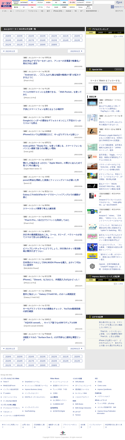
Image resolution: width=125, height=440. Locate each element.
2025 (20, 36)
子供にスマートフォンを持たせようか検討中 (43, 109)
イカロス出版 (77, 378)
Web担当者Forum (9, 385)
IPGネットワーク (101, 400)
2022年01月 (75, 51)
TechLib (77, 415)
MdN (74, 401)
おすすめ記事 (97, 317)
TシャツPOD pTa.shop (106, 403)
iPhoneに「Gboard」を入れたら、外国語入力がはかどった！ (51, 280)
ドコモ (4, 11)
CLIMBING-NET (58, 404)
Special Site (97, 69)
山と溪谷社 (54, 397)
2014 (65, 40)
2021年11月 (10, 51)
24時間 (100, 32)
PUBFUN (98, 393)
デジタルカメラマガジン (11, 408)
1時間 (91, 32)
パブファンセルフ (104, 396)
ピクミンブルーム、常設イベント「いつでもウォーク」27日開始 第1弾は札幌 (110, 176)
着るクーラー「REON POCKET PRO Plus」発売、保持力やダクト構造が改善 (110, 186)
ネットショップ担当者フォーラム (36, 385)
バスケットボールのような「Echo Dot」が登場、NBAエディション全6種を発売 (110, 167)
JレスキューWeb (81, 393)
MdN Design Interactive (83, 408)
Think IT (6, 382)
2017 (31, 40)
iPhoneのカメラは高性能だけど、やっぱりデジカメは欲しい (51, 134)
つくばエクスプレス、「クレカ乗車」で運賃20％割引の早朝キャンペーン (110, 247)
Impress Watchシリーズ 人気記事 (106, 276)
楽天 (48, 11)
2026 (8, 36)
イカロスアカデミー (82, 397)
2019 (8, 40)
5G (76, 11)
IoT (81, 11)
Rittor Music (54, 378)
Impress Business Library (33, 389)
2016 (43, 40)
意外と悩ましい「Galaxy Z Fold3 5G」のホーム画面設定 (49, 294)
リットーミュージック (60, 382)
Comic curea (102, 385)
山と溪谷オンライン (60, 400)
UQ (42, 11)
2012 (8, 45)
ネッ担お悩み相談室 (10, 401)
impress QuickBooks (104, 389)
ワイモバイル (32, 11)
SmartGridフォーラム (32, 382)
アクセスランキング (100, 29)
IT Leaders (6, 393)
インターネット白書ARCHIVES (14, 415)
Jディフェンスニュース (83, 385)
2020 (77, 36)
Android (68, 11)
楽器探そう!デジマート (61, 385)
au (11, 11)
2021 (65, 36)
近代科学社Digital (59, 411)
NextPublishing (30, 411)
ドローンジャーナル (10, 397)
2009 (43, 45)
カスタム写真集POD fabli (107, 407)
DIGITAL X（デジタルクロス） (35, 397)
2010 (31, 45)
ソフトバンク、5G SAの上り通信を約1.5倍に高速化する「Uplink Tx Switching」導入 (110, 227)
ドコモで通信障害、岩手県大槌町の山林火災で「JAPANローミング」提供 (110, 147)
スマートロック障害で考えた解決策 (39, 208)
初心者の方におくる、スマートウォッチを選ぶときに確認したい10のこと (110, 324)
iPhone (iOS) (57, 11)
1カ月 (120, 32)
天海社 (100, 382)
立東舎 (55, 393)
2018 (20, 40)
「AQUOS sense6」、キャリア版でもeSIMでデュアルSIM (50, 323)
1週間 (110, 32)
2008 (54, 45)
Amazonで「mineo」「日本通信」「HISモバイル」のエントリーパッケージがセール (110, 218)
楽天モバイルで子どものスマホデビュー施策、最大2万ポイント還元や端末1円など (110, 237)
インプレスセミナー (32, 393)
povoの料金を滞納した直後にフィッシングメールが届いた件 (51, 180)
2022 (54, 36)
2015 (54, 40)
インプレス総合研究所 (10, 389)
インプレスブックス (32, 407)
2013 (77, 40)
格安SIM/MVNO (91, 11)
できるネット (7, 412)
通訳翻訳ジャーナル (82, 389)
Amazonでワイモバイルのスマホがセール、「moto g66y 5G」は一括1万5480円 (110, 202)
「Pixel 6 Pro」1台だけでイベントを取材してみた (46, 220)
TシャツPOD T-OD (60, 389)
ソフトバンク (20, 11)
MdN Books (79, 404)
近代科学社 (54, 408)
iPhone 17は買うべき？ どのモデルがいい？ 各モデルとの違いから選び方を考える (110, 342)
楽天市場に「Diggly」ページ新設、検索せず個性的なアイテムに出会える (110, 157)
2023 (43, 36)
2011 (20, 45)
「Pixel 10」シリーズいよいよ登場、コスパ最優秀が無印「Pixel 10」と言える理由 (110, 333)
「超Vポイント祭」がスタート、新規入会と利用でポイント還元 (110, 256)
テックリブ (76, 412)
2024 (31, 36)
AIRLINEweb (79, 382)
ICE (96, 378)
